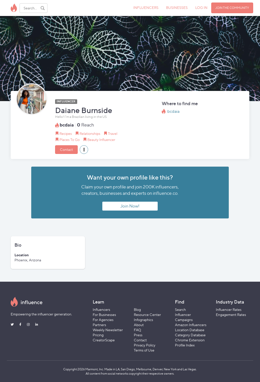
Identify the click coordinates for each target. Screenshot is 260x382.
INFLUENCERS (145, 7)
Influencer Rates (228, 309)
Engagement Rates (231, 314)
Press (138, 335)
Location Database (189, 330)
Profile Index (185, 345)
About (139, 325)
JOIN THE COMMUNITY (232, 8)
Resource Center (147, 314)
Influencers (101, 309)
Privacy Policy (144, 345)
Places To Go (69, 139)
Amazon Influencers (190, 325)
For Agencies (103, 319)
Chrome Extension (190, 340)
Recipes (65, 133)
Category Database (190, 335)
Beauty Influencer (101, 139)
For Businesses (104, 314)
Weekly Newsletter (108, 330)
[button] (84, 149)
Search (180, 309)
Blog (137, 309)
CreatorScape (104, 340)
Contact (66, 149)
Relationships (89, 133)
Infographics (143, 319)
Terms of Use (144, 350)
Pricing (98, 335)
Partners (99, 325)
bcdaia (173, 111)
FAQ (137, 330)
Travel (112, 133)
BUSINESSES (177, 7)
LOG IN (201, 7)
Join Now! (129, 206)
